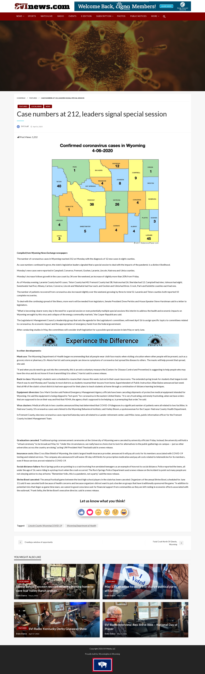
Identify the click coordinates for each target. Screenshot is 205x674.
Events (72, 16)
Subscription (103, 16)
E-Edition (86, 16)
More (154, 16)
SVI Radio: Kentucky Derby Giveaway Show (58, 628)
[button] (164, 16)
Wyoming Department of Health (81, 525)
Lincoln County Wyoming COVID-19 (45, 525)
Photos (121, 16)
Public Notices (138, 16)
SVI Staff (25, 126)
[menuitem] (20, 16)
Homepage (21, 98)
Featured (33, 98)
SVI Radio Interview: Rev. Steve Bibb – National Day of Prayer (141, 626)
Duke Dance (21, 595)
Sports (32, 16)
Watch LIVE (47, 16)
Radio (60, 16)
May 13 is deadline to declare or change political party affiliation (141, 588)
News (19, 16)
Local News (36, 106)
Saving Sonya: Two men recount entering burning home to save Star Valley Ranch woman (54, 588)
